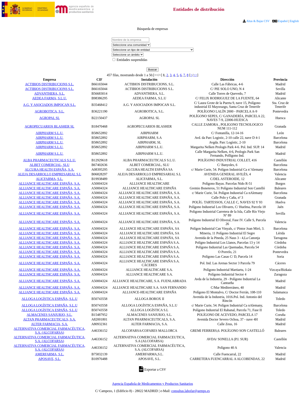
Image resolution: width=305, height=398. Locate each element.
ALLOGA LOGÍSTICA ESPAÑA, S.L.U (49, 299)
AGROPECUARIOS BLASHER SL (49, 126)
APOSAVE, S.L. (49, 359)
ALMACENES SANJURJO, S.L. (49, 314)
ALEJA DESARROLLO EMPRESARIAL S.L (49, 174)
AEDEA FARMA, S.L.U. (49, 98)
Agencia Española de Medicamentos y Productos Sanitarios (152, 383)
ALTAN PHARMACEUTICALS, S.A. (49, 319)
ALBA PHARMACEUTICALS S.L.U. (49, 160)
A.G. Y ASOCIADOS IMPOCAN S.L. (49, 105)
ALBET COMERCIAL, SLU (49, 165)
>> (195, 75)
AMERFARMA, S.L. (49, 354)
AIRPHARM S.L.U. (49, 133)
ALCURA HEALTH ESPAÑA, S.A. (49, 169)
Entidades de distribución (198, 9)
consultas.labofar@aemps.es (190, 391)
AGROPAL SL (49, 118)
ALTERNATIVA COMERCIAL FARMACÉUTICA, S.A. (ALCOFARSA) (49, 330)
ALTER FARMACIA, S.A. (49, 324)
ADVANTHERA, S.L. (49, 93)
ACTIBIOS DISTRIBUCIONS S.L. (49, 84)
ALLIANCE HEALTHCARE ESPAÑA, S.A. (49, 183)
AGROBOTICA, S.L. (49, 111)
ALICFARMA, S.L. (49, 179)
